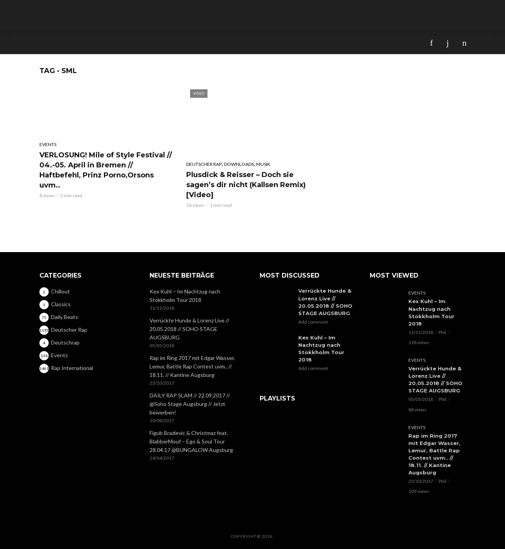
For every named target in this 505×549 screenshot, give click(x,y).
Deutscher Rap (204, 164)
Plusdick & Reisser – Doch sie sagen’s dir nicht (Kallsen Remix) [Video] (246, 184)
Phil (442, 332)
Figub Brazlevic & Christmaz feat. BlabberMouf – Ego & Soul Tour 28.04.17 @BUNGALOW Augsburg (191, 441)
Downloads (239, 164)
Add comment (313, 321)
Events (47, 144)
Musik (263, 164)
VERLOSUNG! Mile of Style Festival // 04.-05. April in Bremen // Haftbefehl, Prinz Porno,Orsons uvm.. (105, 170)
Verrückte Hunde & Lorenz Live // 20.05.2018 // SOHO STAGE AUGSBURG (189, 329)
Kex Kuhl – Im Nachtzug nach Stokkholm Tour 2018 (185, 295)
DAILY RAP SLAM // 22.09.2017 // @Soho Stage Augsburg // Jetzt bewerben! (190, 404)
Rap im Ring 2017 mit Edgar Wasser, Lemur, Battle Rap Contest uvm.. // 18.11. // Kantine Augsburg (192, 366)
